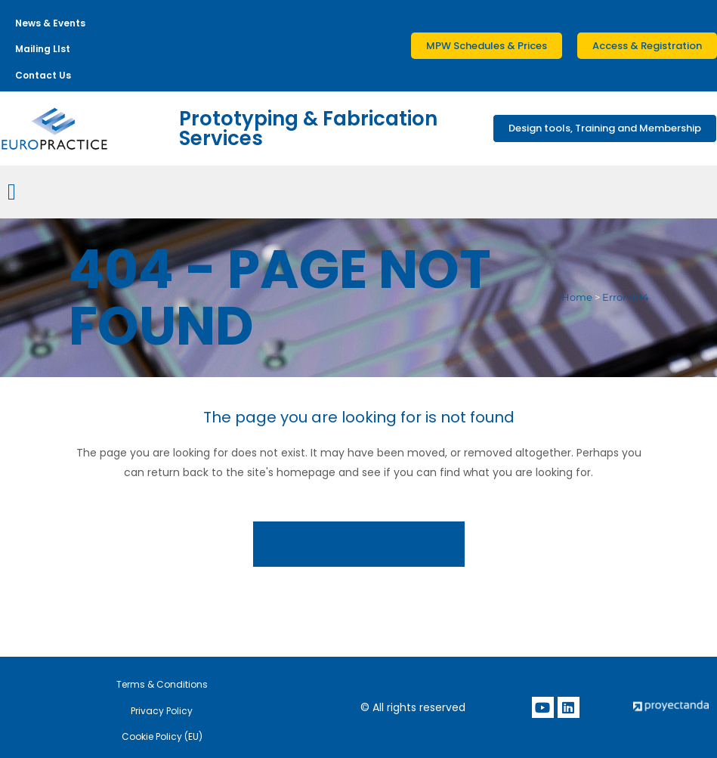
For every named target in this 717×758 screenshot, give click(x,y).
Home (576, 297)
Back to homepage (358, 530)
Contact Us (43, 75)
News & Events (50, 23)
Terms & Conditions (162, 684)
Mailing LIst (42, 48)
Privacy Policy (162, 710)
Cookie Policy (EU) (162, 736)
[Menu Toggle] (12, 192)
